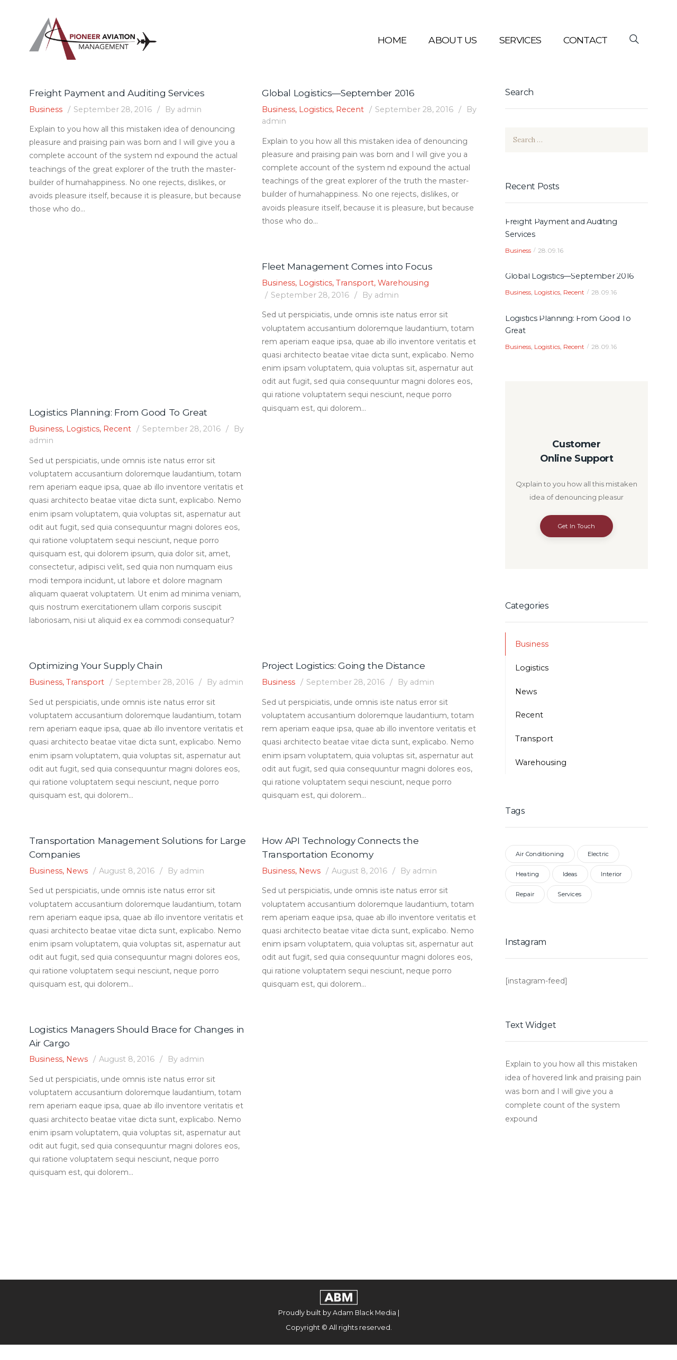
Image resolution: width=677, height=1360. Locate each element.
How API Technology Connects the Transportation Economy (341, 861)
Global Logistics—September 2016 (339, 93)
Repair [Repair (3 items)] (525, 896)
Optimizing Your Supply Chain (98, 667)
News (79, 885)
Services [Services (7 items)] (569, 896)
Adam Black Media (364, 1328)
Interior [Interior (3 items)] (611, 876)
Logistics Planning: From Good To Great (119, 412)
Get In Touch (577, 528)
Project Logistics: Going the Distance (345, 667)
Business (46, 110)
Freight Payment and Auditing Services (119, 93)
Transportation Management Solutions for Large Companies (125, 861)
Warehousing (407, 284)
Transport (357, 284)
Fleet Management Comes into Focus (348, 267)
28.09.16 (550, 251)
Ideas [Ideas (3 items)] (570, 876)
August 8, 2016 (130, 885)
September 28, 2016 (115, 110)
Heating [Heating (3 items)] (527, 876)
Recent (353, 110)
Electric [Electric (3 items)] (598, 856)
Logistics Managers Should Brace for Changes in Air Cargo (134, 1050)
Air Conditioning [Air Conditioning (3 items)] (540, 856)
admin (187, 110)
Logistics (317, 110)
